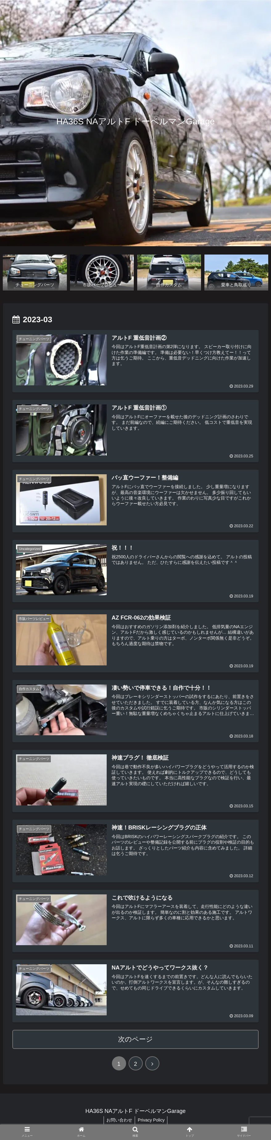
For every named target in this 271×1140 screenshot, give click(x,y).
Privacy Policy (151, 1119)
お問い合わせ (119, 1119)
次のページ (135, 1038)
